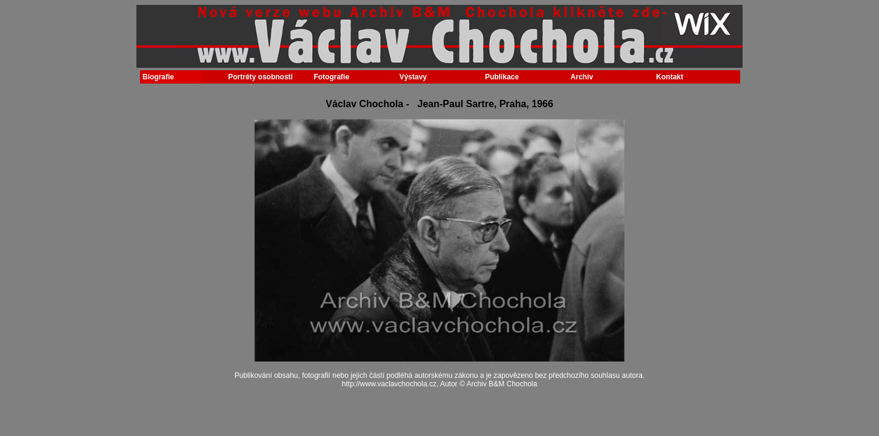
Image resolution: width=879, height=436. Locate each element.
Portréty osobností (257, 77)
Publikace (502, 77)
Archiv (581, 77)
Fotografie (331, 77)
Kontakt (669, 77)
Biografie (158, 77)
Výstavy (413, 77)
